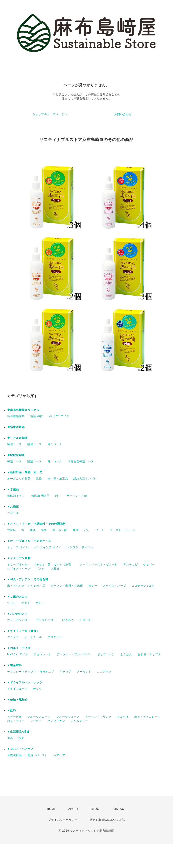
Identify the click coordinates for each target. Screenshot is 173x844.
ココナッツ (104, 671)
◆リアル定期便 (17, 438)
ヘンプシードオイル (80, 547)
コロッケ (13, 513)
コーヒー (36, 720)
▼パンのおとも (17, 613)
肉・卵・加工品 (58, 478)
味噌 (76, 530)
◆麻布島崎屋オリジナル (23, 409)
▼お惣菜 (13, 506)
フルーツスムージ (39, 716)
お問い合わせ (123, 114)
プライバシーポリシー (62, 819)
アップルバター (46, 620)
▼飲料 (11, 710)
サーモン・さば (77, 495)
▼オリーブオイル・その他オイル (29, 541)
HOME (51, 809)
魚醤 (44, 530)
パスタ (40, 568)
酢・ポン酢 (59, 530)
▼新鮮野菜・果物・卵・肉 (24, 472)
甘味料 (11, 530)
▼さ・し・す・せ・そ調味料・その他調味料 (36, 523)
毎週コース (14, 444)
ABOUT (73, 809)
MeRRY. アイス (58, 416)
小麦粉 (54, 568)
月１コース (55, 444)
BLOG (95, 809)
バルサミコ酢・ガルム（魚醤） (53, 564)
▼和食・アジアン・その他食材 (27, 579)
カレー (93, 585)
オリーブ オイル (18, 547)
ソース (99, 530)
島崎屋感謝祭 (16, 416)
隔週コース (34, 444)
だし (87, 530)
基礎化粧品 (14, 755)
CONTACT (119, 809)
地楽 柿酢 (36, 416)
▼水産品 (13, 489)
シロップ (85, 620)
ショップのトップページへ (50, 114)
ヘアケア (59, 755)
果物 (39, 478)
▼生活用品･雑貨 (18, 731)
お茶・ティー (16, 720)
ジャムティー (79, 720)
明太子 (25, 602)
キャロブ (65, 671)
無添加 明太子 (40, 495)
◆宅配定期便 (16, 455)
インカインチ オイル (47, 547)
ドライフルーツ (17, 688)
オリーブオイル (17, 564)
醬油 (33, 530)
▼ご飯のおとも (17, 596)
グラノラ (13, 637)
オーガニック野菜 (19, 478)
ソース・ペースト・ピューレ (99, 564)
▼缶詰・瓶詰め (17, 699)
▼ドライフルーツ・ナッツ (24, 682)
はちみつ (68, 620)
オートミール (33, 637)
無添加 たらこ (16, 495)
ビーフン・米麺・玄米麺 (67, 585)
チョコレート (42, 654)
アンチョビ (130, 564)
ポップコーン (106, 654)
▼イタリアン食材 (19, 558)
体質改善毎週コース (81, 461)
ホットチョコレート (147, 716)
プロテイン (55, 637)
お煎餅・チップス (149, 654)
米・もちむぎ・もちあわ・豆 (26, 585)
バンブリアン (56, 720)
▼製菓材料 (14, 665)
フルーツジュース (68, 716)
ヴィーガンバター (19, 620)
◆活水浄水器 (16, 427)
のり (58, 495)
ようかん (126, 654)
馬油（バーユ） (37, 755)
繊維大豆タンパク (85, 478)
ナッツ (37, 688)
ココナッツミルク (143, 585)
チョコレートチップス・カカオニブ (30, 671)
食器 (10, 738)
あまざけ (123, 716)
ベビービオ (14, 716)
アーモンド (84, 671)
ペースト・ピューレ (123, 530)
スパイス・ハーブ (19, 568)
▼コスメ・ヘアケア (20, 748)
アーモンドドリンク (98, 716)
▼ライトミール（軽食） (23, 630)
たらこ (11, 602)
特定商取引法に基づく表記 (107, 819)
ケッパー (149, 564)
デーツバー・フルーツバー (74, 654)
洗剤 (21, 738)
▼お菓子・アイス (19, 648)
